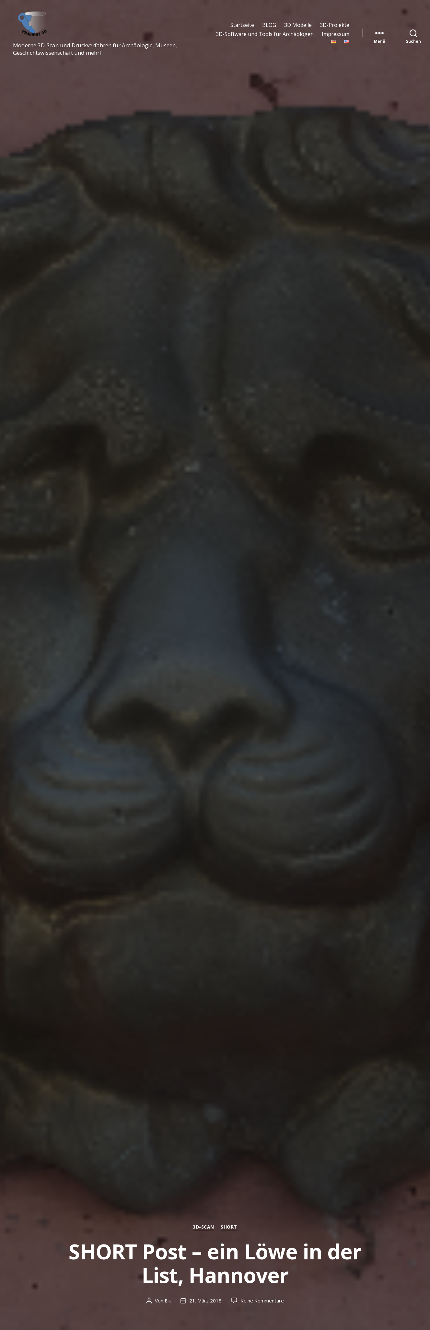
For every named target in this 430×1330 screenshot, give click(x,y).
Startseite (242, 25)
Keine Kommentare (262, 1300)
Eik (168, 1300)
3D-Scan (203, 1227)
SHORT (229, 1227)
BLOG (269, 25)
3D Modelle (298, 25)
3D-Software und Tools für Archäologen (265, 34)
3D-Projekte (334, 25)
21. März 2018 (205, 1300)
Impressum (335, 34)
